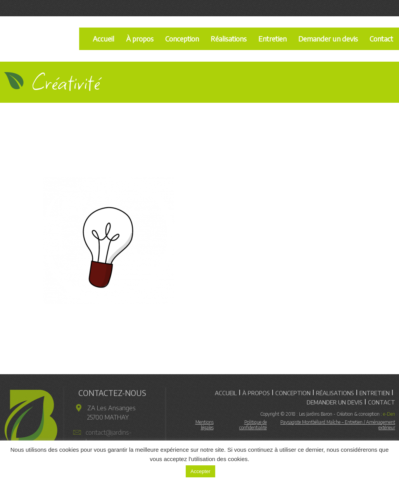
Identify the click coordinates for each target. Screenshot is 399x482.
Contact (381, 400)
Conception (182, 38)
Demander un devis (328, 38)
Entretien (272, 38)
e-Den (389, 415)
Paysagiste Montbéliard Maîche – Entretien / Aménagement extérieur (337, 426)
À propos (140, 38)
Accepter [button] (200, 471)
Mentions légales (204, 426)
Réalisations (229, 38)
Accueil (103, 38)
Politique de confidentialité (253, 426)
